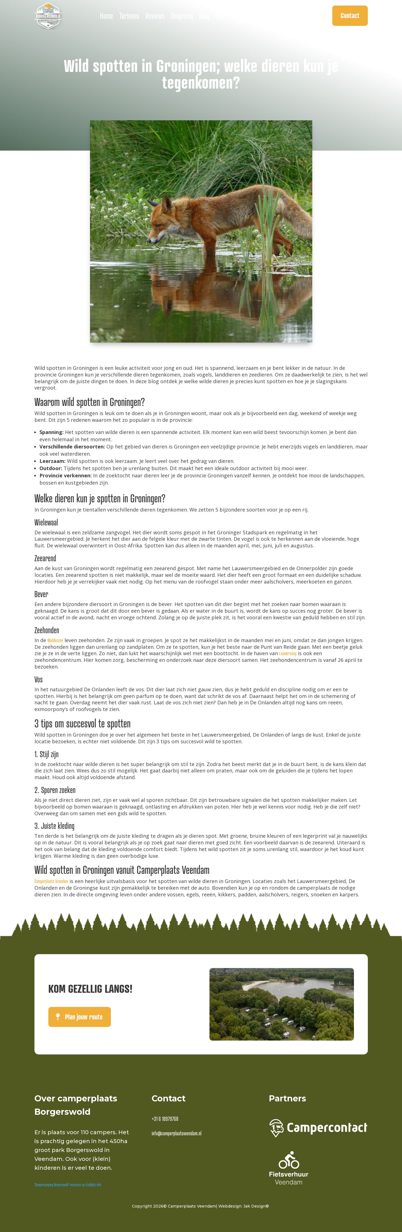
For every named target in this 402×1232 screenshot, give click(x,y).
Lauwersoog (287, 653)
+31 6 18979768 (165, 1119)
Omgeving (182, 16)
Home (106, 16)
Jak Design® (256, 1206)
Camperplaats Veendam (51, 881)
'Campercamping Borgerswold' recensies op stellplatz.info (67, 1184)
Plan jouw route (84, 1016)
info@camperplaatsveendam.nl (176, 1133)
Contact (350, 15)
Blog (204, 16)
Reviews (154, 16)
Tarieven (129, 16)
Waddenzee (55, 640)
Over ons (225, 16)
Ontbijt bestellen (262, 16)
